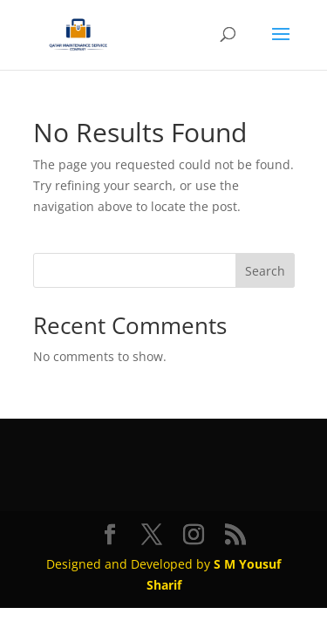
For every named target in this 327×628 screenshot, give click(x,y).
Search (265, 271)
